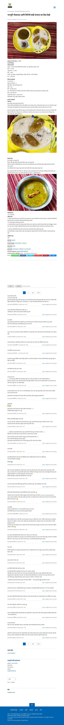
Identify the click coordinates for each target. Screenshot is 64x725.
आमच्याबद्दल (24, 716)
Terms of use (10, 720)
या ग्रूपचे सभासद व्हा (11, 671)
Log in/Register (11, 653)
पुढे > (33, 293)
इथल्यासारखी (17, 511)
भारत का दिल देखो (27, 249)
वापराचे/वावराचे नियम (11, 716)
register (19, 286)
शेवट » (39, 293)
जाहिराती (31, 710)
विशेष (26, 710)
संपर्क (28, 716)
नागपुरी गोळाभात (15, 249)
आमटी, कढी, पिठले (18, 243)
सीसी (41, 710)
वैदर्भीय (14, 246)
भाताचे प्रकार (24, 243)
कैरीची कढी (21, 249)
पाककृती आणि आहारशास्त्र (22, 251)
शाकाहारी (13, 240)
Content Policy (24, 720)
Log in (11, 286)
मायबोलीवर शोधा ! (11, 693)
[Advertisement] (32, 271)
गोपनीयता (19, 716)
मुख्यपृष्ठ (13, 11)
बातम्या (36, 710)
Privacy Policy (17, 720)
